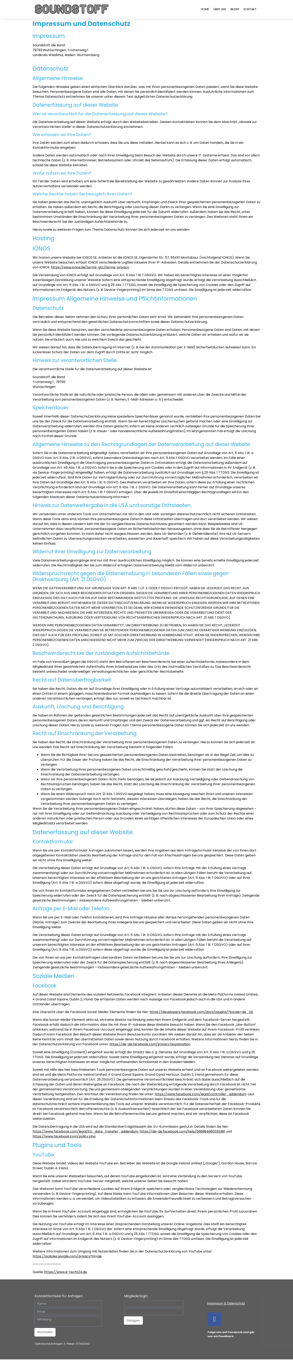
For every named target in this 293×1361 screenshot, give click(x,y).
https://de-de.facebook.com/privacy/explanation (149, 1044)
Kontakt (250, 9)
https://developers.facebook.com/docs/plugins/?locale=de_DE (201, 1012)
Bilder (235, 9)
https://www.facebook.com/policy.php (64, 1136)
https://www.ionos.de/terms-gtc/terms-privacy (90, 267)
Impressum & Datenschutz (226, 1303)
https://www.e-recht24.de (65, 1272)
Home (205, 9)
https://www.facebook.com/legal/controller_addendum (200, 1094)
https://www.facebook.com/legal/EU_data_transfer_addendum (85, 1131)
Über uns (219, 9)
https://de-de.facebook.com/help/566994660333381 (182, 1131)
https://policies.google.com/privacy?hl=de (67, 1256)
